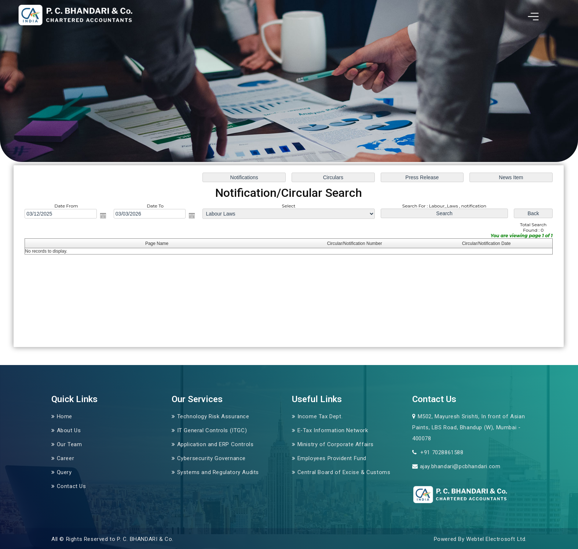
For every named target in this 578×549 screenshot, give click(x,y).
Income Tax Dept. (320, 416)
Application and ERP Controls (215, 444)
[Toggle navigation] (533, 16)
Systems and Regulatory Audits (218, 472)
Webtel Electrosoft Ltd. (496, 539)
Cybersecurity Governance (211, 458)
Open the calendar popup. (104, 216)
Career (65, 458)
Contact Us (71, 486)
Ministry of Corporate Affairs (335, 444)
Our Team (69, 444)
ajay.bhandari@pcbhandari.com (460, 466)
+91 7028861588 (441, 452)
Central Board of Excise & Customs (344, 472)
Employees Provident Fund (331, 458)
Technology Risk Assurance (213, 416)
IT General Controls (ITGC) (212, 430)
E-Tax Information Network (332, 430)
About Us (69, 430)
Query (64, 472)
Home (64, 416)
